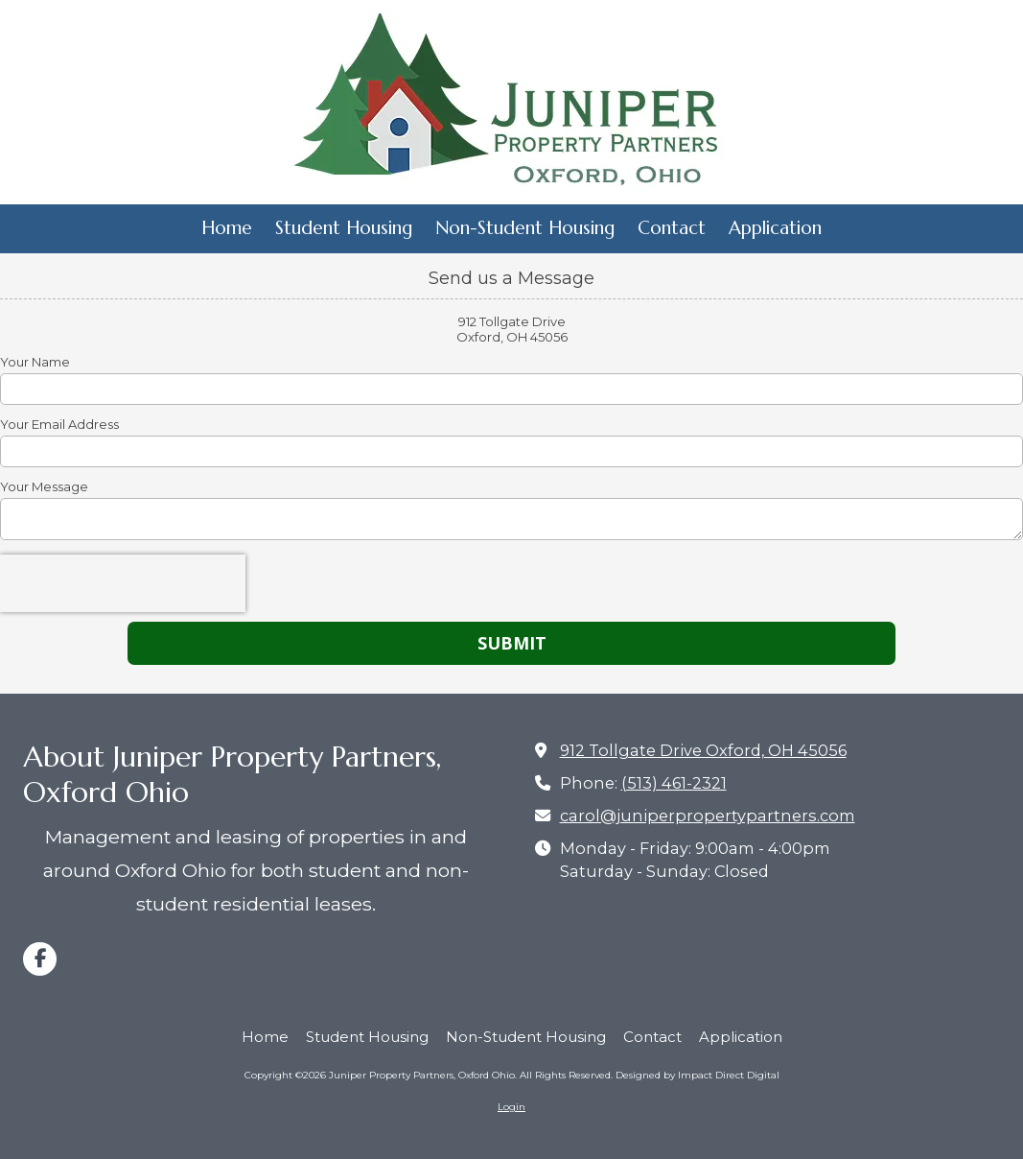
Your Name (35, 361)
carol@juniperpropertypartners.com (707, 815)
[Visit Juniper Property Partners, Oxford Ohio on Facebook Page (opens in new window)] (40, 959)
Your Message (44, 486)
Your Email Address (59, 424)
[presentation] (122, 583)
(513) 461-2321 (674, 782)
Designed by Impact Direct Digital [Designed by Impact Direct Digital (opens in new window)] (697, 1075)
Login (511, 1106)
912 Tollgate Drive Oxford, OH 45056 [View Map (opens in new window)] (703, 750)
